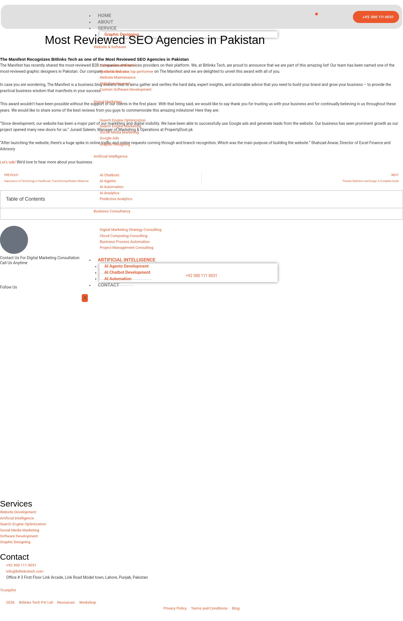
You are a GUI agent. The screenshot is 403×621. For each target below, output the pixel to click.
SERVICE (107, 29)
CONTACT (108, 292)
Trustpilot (8, 592)
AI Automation (118, 286)
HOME (104, 15)
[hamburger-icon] (316, 14)
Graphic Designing (122, 35)
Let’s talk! (8, 162)
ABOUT (105, 22)
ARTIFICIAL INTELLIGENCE (126, 267)
